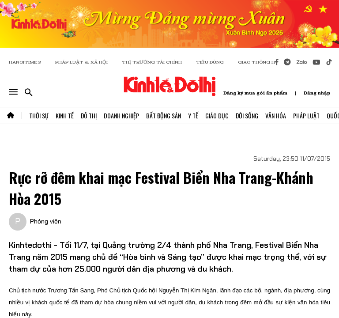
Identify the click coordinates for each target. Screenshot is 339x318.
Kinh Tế (65, 115)
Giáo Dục (217, 115)
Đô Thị (89, 115)
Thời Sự (39, 115)
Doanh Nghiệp (121, 115)
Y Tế (193, 115)
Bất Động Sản (163, 115)
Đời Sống (247, 115)
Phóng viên (45, 221)
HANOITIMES (25, 62)
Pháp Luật (306, 115)
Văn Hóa (275, 115)
